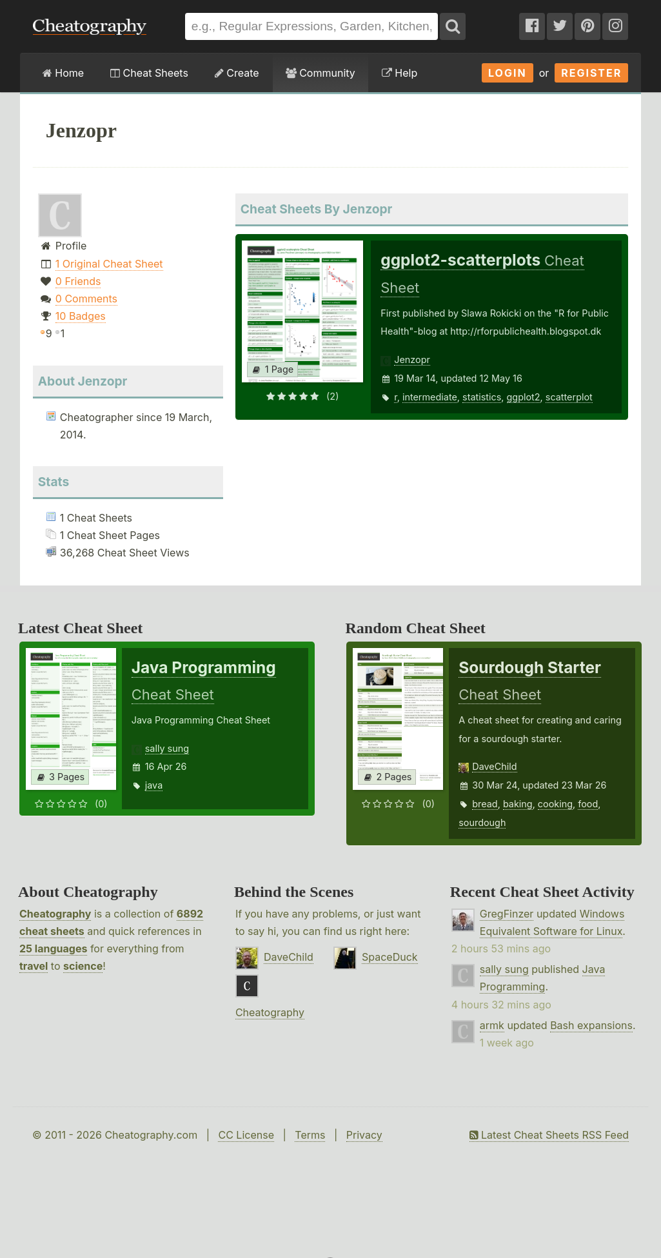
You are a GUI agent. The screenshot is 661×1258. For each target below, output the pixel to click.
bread (484, 803)
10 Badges (80, 316)
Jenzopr (412, 359)
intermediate (429, 396)
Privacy (364, 1134)
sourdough (482, 822)
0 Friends (78, 281)
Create (237, 72)
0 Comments (86, 298)
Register (591, 72)
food (588, 803)
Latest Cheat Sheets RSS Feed (549, 1134)
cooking (555, 803)
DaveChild (494, 766)
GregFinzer (507, 913)
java (154, 785)
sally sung (167, 748)
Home (63, 72)
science (83, 965)
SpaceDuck (390, 956)
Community (320, 72)
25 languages (53, 948)
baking (518, 803)
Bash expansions (591, 1025)
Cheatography (55, 913)
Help (399, 72)
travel (33, 965)
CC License (246, 1134)
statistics (481, 396)
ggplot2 (523, 396)
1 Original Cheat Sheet (109, 263)
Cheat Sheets (149, 72)
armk (492, 1025)
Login (507, 72)
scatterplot (569, 396)
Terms (310, 1134)
